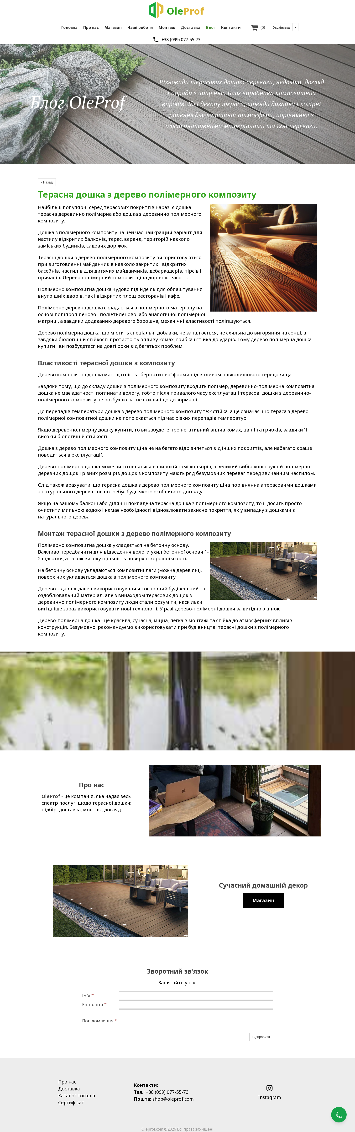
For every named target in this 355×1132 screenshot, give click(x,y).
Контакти (231, 27)
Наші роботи (140, 27)
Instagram (269, 1097)
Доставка (190, 27)
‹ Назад (47, 182)
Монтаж (167, 27)
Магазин (113, 27)
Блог (210, 27)
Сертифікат (71, 1103)
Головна (69, 27)
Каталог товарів (76, 1096)
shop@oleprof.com (173, 1099)
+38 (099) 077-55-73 (181, 39)
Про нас (91, 27)
